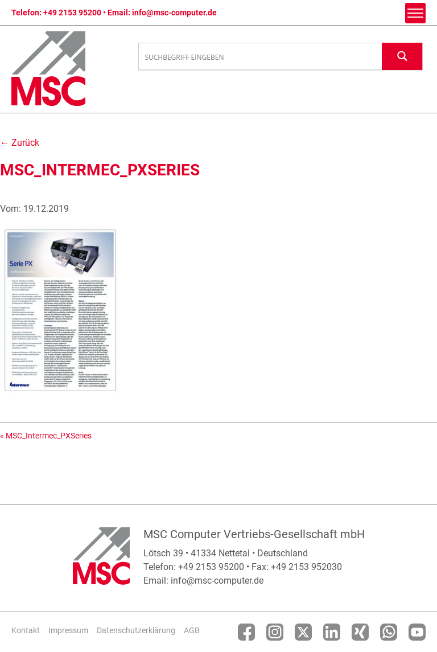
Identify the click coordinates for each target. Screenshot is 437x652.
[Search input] (261, 57)
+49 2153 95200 (72, 12)
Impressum (68, 630)
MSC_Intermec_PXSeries (49, 435)
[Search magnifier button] (402, 56)
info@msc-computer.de (174, 12)
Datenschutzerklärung (136, 630)
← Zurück (19, 142)
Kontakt (25, 630)
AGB (192, 630)
